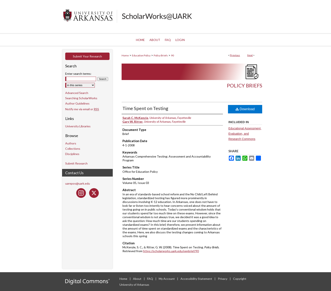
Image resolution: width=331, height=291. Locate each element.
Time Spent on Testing (145, 108)
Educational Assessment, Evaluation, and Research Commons (244, 134)
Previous (235, 55)
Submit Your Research (87, 56)
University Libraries (78, 126)
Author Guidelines (77, 103)
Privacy (223, 278)
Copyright (239, 278)
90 (172, 55)
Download (245, 109)
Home (125, 55)
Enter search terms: (78, 73)
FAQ (150, 278)
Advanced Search (76, 93)
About (137, 278)
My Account (167, 278)
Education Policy (141, 55)
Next (250, 55)
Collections (72, 148)
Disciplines (72, 154)
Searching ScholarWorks (81, 98)
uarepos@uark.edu (77, 183)
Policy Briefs (161, 55)
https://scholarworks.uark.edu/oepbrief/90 (171, 251)
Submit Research (76, 163)
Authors (70, 143)
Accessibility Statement (196, 278)
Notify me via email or (82, 109)
